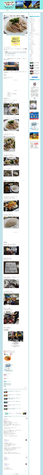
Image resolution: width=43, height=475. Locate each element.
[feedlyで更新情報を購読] (4, 386)
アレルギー (35, 57)
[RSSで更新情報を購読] (5, 386)
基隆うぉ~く (35, 22)
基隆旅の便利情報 (35, 30)
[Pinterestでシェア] (20, 34)
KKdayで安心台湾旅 (35, 44)
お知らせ (35, 58)
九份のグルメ (35, 36)
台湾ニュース (35, 48)
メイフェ (5, 410)
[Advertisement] (10, 85)
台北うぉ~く (35, 39)
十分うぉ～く (35, 37)
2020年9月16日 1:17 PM (6, 411)
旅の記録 (35, 49)
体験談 (35, 54)
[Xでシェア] (7, 34)
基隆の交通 (35, 28)
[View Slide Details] (15, 40)
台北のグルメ (35, 40)
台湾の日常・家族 (35, 21)
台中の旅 (35, 52)
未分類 (35, 60)
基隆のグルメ (5, 381)
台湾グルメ (35, 45)
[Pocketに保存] (14, 34)
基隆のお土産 (35, 31)
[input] (35, 14)
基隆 (7, 381)
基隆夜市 (35, 24)
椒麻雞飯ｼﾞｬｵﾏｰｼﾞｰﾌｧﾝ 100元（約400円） (12, 94)
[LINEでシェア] (17, 34)
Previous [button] (11, 40)
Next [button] (19, 40)
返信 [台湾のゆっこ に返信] (26, 447)
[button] (23, 34)
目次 (14, 90)
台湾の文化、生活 (35, 19)
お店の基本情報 (9, 96)
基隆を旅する (35, 23)
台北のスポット (35, 41)
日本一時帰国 (35, 43)
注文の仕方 (8, 95)
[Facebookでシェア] (10, 34)
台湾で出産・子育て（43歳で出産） (35, 34)
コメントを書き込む (16, 466)
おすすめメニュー (9, 92)
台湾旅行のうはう (35, 18)
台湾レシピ (35, 47)
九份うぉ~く (34, 35)
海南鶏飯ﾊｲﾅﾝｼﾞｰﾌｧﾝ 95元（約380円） (12, 93)
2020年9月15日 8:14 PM (6, 450)
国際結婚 (35, 32)
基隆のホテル (35, 27)
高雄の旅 (35, 53)
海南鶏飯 (10, 381)
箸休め (35, 56)
